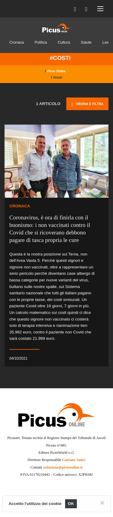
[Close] (102, 503)
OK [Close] (71, 503)
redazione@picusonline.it (63, 467)
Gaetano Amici (73, 460)
